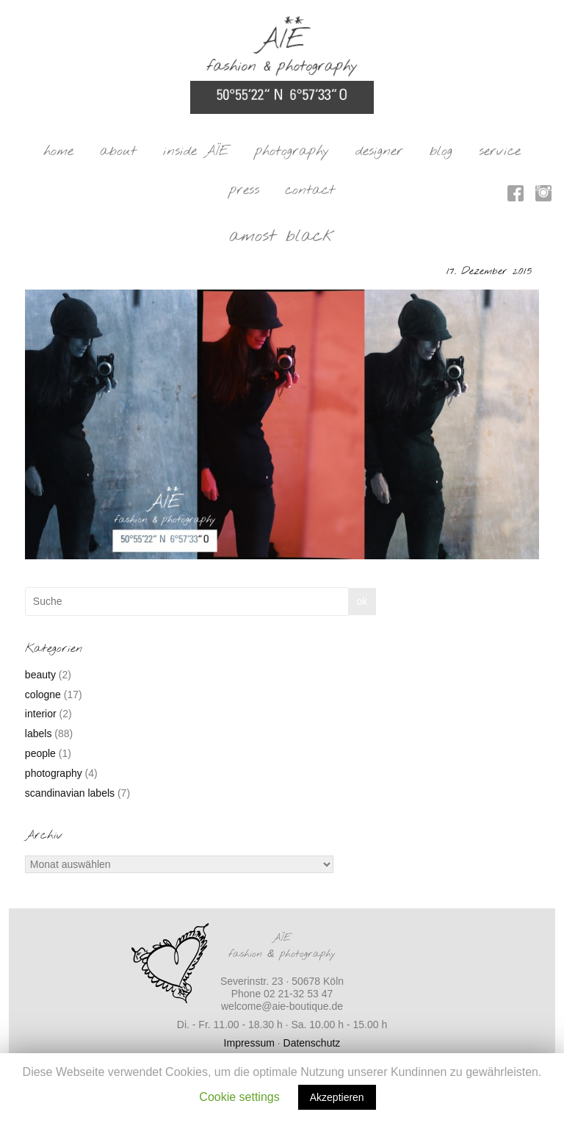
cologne (43, 694)
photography (292, 151)
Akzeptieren (337, 1097)
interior (41, 714)
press (244, 190)
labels (38, 733)
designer (379, 151)
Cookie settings (239, 1097)
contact (310, 190)
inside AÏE (196, 151)
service (500, 151)
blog (441, 151)
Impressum (249, 1043)
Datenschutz (312, 1043)
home (58, 151)
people (40, 753)
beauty (40, 675)
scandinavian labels (70, 793)
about (118, 151)
